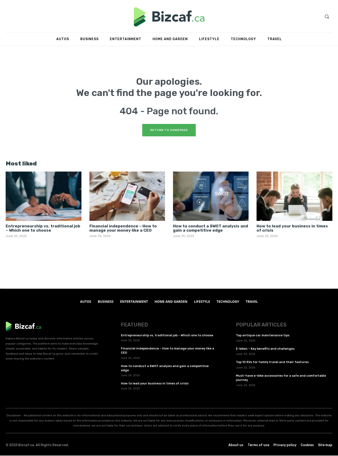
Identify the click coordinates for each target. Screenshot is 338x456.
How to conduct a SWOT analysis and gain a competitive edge (210, 228)
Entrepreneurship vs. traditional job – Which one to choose (43, 228)
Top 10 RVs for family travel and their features (272, 362)
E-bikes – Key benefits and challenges (265, 349)
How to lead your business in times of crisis (292, 228)
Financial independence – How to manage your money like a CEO (123, 228)
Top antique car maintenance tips (262, 335)
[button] (326, 16)
